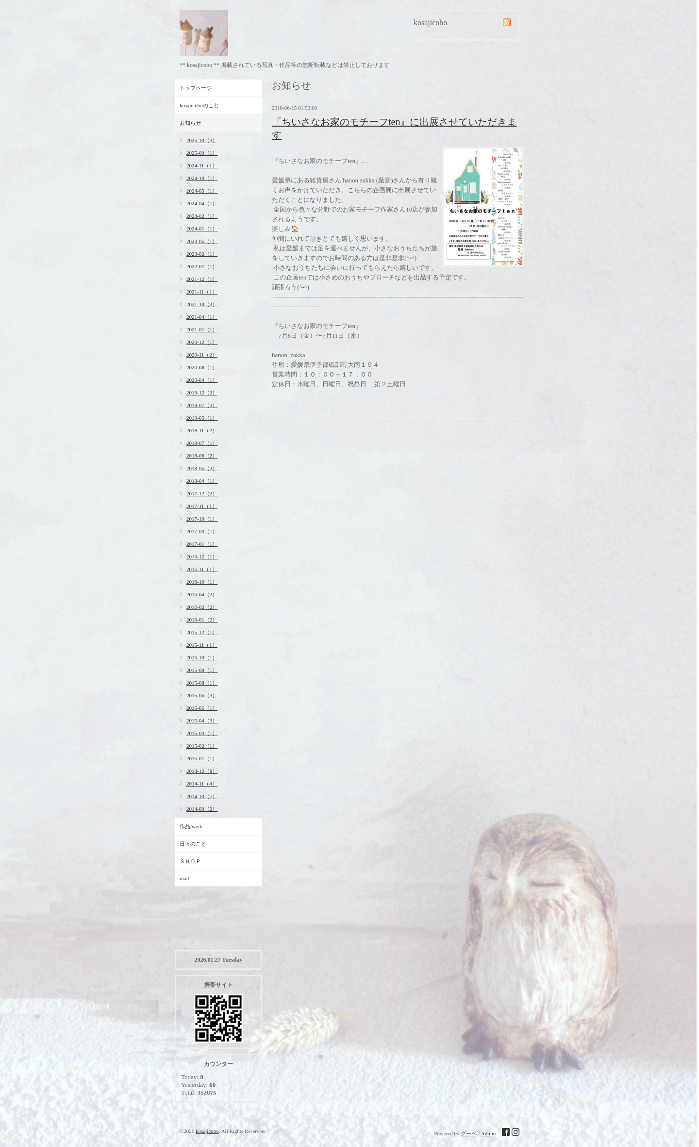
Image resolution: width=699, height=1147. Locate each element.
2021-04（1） (201, 317)
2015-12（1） (201, 632)
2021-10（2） (201, 304)
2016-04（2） (201, 594)
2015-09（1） (201, 670)
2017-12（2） (201, 493)
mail (184, 878)
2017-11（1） (201, 506)
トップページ (196, 88)
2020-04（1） (201, 380)
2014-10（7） (201, 796)
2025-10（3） (201, 140)
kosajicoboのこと (199, 105)
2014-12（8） (201, 771)
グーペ (469, 1133)
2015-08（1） (201, 683)
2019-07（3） (201, 405)
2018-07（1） (201, 443)
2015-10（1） (201, 657)
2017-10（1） (201, 519)
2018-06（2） (201, 456)
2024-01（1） (201, 228)
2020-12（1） (201, 342)
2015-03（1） (201, 733)
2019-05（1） (201, 418)
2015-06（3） (201, 695)
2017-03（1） (201, 531)
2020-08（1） (201, 367)
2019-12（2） (201, 392)
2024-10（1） (201, 178)
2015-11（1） (201, 645)
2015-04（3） (201, 720)
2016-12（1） (201, 556)
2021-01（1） (201, 329)
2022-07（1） (201, 266)
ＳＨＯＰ (190, 861)
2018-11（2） (201, 430)
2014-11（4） (201, 784)
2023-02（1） (201, 254)
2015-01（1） (201, 758)
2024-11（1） (201, 165)
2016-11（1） (201, 569)
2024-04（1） (201, 203)
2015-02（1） (201, 746)
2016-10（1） (201, 582)
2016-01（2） (201, 620)
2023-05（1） (201, 241)
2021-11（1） (201, 292)
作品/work (191, 826)
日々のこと (193, 844)
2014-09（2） (201, 809)
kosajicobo (207, 1131)
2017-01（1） (201, 544)
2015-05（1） (201, 708)
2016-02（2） (201, 607)
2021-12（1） (201, 279)
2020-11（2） (201, 355)
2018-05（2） (201, 468)
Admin (488, 1133)
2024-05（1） (201, 191)
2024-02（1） (201, 216)
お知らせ (190, 123)
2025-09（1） (201, 153)
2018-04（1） (201, 481)
